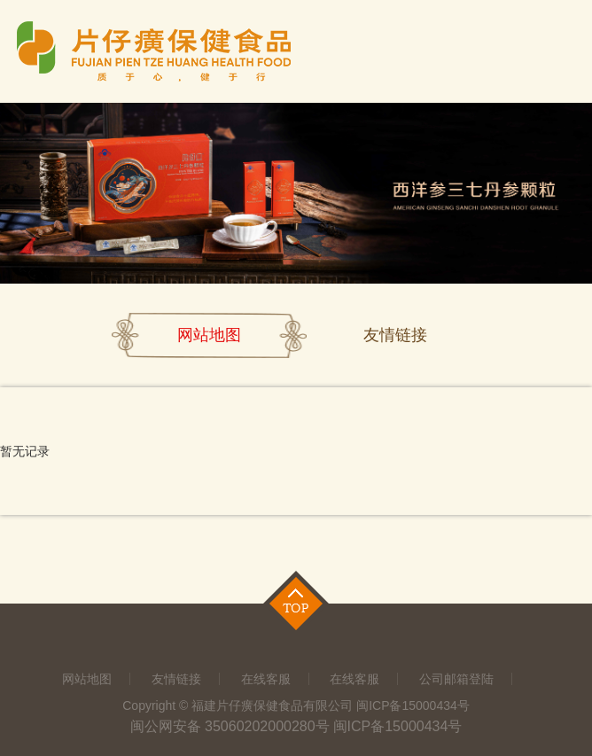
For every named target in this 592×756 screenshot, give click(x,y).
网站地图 (209, 335)
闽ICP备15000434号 (398, 726)
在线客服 (266, 679)
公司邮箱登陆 (456, 679)
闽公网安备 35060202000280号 (230, 726)
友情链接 (395, 335)
